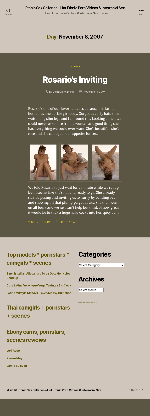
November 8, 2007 (94, 92)
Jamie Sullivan (16, 382)
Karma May (14, 375)
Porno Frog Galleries (81, 303)
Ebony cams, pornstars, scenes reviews (32, 348)
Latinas (75, 67)
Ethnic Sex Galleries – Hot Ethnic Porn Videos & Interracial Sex (60, 407)
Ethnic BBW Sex (94, 303)
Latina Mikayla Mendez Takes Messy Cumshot (38, 301)
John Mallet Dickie (63, 92)
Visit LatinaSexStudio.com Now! (54, 222)
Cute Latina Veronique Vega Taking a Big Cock (38, 294)
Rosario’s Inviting (75, 79)
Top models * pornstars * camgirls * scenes (38, 263)
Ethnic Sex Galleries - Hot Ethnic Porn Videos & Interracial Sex (75, 8)
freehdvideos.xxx (88, 303)
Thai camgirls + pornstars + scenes (34, 320)
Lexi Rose (13, 367)
